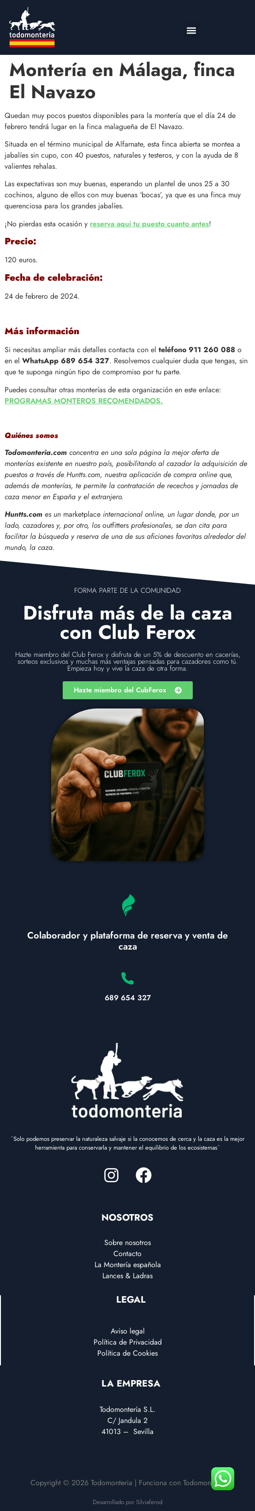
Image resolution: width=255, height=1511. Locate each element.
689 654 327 (128, 997)
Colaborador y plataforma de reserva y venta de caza (127, 941)
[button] (191, 30)
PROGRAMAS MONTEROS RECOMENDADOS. (84, 400)
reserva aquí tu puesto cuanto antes (149, 223)
